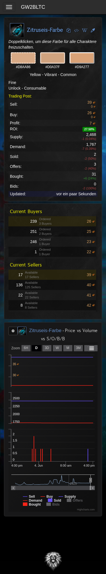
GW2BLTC (33, 7)
